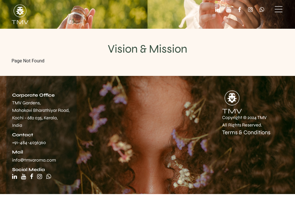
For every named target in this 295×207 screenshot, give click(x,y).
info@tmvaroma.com (34, 160)
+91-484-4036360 (29, 142)
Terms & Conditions (246, 132)
